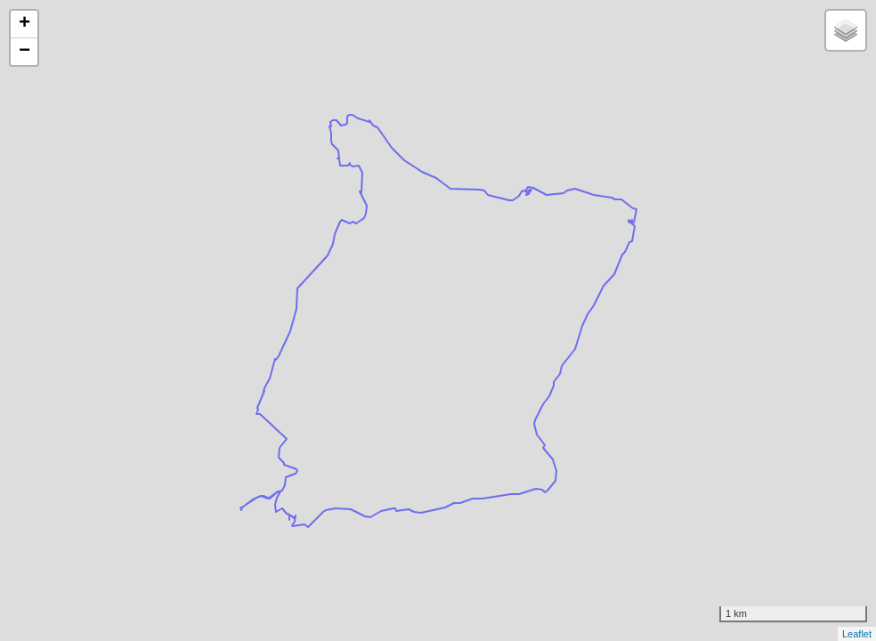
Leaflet (857, 634)
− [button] (24, 51)
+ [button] (24, 24)
